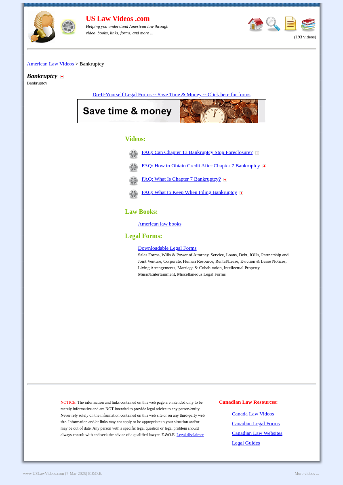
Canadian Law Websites (257, 433)
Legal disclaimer (190, 434)
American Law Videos (50, 64)
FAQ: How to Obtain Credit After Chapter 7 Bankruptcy (201, 165)
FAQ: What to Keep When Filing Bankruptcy (189, 192)
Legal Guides (246, 443)
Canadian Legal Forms (256, 423)
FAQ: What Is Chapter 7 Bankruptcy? (181, 179)
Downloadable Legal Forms (167, 248)
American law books (160, 224)
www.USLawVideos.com (43, 473)
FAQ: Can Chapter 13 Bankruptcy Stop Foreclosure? (197, 152)
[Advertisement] (83, 251)
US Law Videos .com (118, 19)
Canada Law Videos (253, 414)
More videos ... (307, 473)
